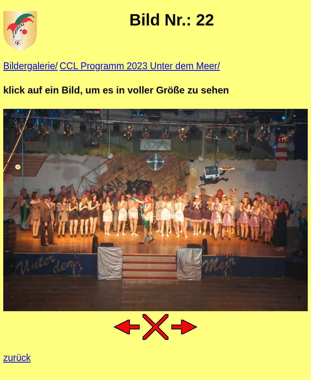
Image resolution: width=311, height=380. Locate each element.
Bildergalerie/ (30, 66)
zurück (17, 357)
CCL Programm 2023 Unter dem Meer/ (140, 66)
